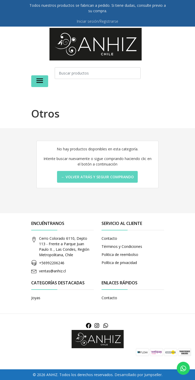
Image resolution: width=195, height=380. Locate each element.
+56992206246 (51, 262)
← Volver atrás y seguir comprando (97, 176)
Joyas (35, 297)
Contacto (109, 238)
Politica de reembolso (120, 254)
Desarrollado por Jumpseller (138, 374)
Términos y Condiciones (122, 246)
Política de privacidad (119, 262)
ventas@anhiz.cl (52, 270)
